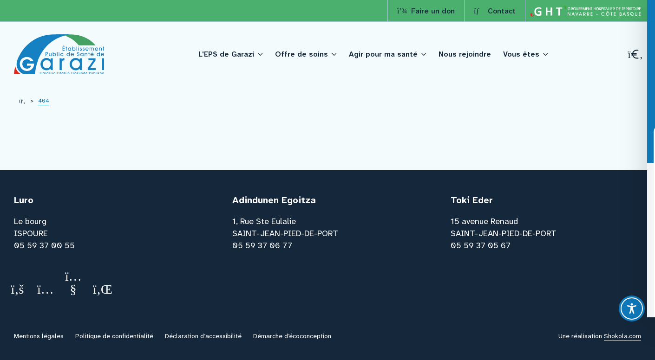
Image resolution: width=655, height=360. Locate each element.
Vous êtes (521, 54)
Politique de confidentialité (114, 336)
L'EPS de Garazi (226, 54)
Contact (495, 11)
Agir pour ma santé (383, 54)
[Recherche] (635, 54)
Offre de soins (301, 54)
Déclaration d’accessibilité (203, 336)
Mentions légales (39, 336)
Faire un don (426, 11)
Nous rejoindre (465, 54)
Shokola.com (622, 336)
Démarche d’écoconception (292, 336)
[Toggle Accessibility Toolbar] (632, 308)
